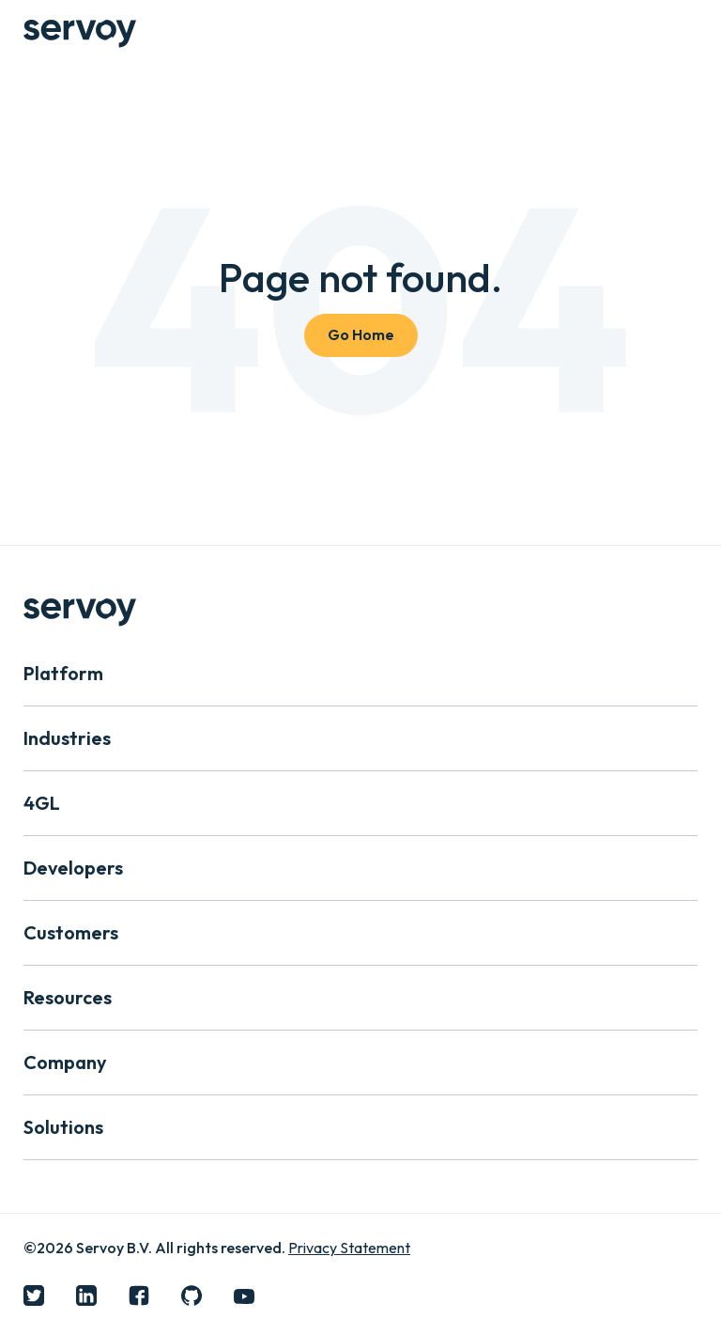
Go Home (361, 334)
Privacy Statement (349, 1247)
